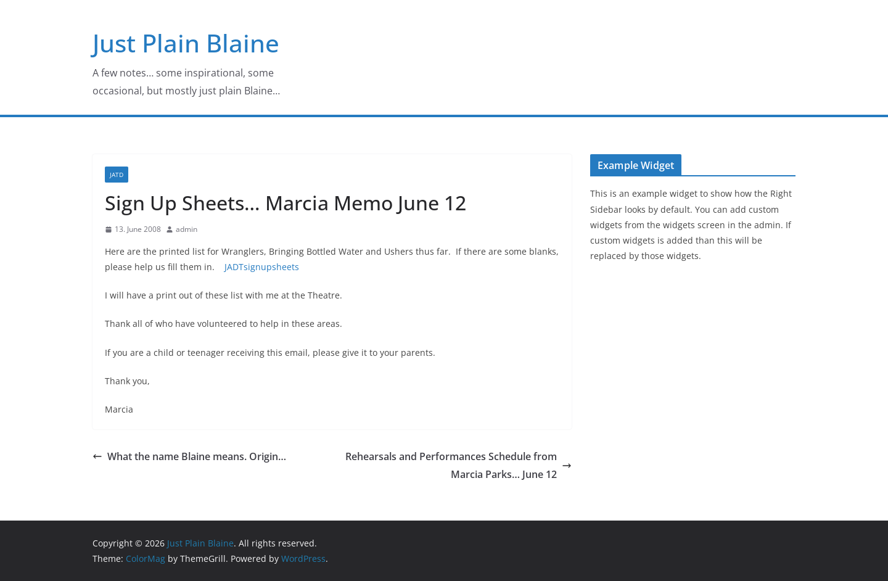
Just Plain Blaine (185, 43)
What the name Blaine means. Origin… (189, 456)
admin (186, 229)
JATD (116, 174)
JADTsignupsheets (261, 267)
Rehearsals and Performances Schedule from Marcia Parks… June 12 (458, 465)
